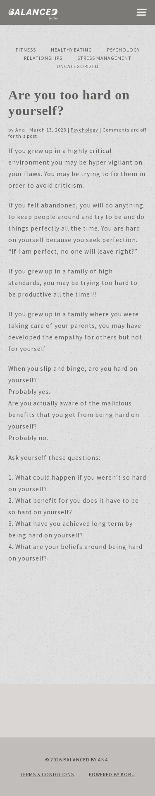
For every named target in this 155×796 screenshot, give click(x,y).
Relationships (43, 58)
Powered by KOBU (112, 774)
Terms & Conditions (47, 774)
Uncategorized (78, 66)
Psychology (123, 50)
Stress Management (104, 58)
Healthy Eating (71, 50)
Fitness (26, 50)
